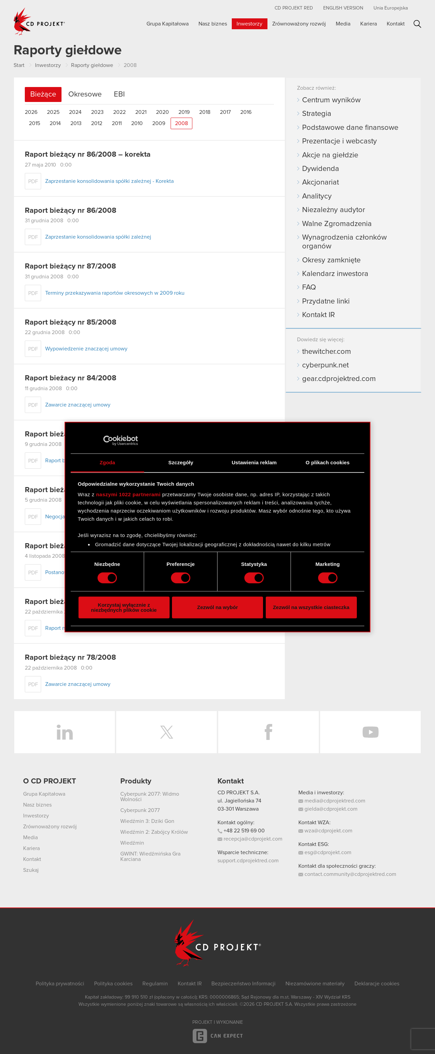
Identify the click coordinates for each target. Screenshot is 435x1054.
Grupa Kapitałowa (167, 24)
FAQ (309, 287)
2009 (158, 123)
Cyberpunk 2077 (140, 810)
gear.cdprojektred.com (339, 379)
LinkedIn (64, 732)
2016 (245, 112)
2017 (225, 112)
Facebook (268, 732)
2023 (97, 112)
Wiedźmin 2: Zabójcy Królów (154, 832)
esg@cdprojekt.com (324, 852)
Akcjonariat (320, 182)
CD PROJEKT (39, 21)
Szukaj (417, 24)
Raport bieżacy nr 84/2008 (70, 378)
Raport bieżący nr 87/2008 (70, 266)
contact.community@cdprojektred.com (347, 874)
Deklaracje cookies (376, 983)
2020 (162, 112)
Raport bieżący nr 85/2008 (70, 322)
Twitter (166, 732)
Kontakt (396, 24)
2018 (204, 112)
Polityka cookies (113, 983)
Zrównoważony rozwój (299, 24)
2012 (96, 123)
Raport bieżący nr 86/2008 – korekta (88, 154)
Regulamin (155, 983)
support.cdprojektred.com (248, 860)
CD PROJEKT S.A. (239, 792)
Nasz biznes (212, 24)
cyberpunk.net (325, 365)
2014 (55, 123)
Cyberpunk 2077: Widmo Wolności (149, 796)
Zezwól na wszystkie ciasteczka (311, 607)
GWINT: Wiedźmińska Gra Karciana (150, 856)
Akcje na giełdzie (330, 155)
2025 (53, 112)
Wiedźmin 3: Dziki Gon (147, 821)
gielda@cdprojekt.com (328, 809)
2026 (31, 112)
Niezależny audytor (333, 210)
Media (343, 24)
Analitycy (317, 196)
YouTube (370, 732)
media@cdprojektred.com (331, 801)
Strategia (316, 114)
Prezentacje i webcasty (339, 141)
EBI (119, 94)
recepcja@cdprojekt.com (250, 839)
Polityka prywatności (60, 983)
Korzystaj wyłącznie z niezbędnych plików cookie (124, 607)
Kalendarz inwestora (335, 274)
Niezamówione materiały (315, 983)
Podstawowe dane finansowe (350, 128)
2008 (181, 123)
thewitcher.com (326, 352)
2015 (34, 123)
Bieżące (43, 94)
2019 (184, 112)
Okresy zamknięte (331, 260)
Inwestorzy (249, 24)
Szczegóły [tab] (180, 462)
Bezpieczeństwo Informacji (243, 983)
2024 (75, 112)
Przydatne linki (326, 301)
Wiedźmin (132, 843)
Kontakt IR (318, 315)
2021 (140, 112)
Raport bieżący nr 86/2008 (70, 210)
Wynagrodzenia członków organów (344, 242)
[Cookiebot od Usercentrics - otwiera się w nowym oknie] (108, 440)
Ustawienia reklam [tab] (254, 462)
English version (343, 8)
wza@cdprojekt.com (325, 830)
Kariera (368, 24)
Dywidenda (320, 169)
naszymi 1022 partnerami (128, 494)
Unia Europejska (390, 8)
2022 (119, 112)
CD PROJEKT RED (294, 8)
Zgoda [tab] (107, 462)
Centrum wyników (331, 100)
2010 (137, 123)
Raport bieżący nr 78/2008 (70, 657)
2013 (76, 123)
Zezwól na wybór (217, 607)
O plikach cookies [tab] (327, 462)
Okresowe (85, 94)
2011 (117, 123)
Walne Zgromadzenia (337, 224)
